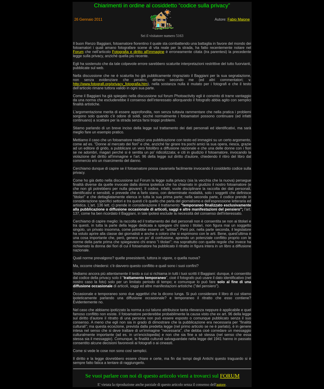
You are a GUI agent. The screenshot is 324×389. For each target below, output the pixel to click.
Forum (78, 52)
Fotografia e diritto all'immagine (138, 52)
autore (220, 384)
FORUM (229, 376)
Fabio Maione (239, 19)
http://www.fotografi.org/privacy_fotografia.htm (110, 84)
